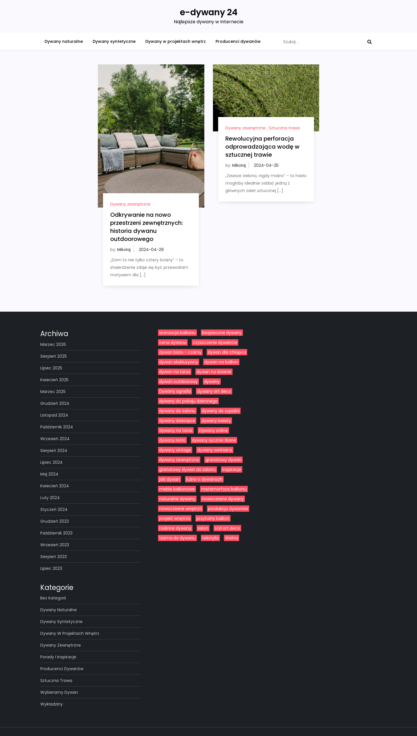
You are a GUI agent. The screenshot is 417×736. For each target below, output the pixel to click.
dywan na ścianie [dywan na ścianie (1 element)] (214, 372)
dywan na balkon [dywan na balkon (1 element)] (221, 362)
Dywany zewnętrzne (130, 204)
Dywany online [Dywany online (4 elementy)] (213, 430)
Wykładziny (51, 704)
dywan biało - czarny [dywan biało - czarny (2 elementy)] (180, 352)
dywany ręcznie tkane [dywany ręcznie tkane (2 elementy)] (214, 440)
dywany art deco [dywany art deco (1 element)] (214, 391)
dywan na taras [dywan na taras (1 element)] (174, 372)
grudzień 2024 (54, 403)
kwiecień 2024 (54, 486)
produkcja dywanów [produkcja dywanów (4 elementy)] (228, 508)
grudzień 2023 (54, 521)
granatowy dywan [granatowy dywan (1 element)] (223, 460)
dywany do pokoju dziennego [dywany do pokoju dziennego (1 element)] (188, 401)
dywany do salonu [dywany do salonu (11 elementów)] (177, 411)
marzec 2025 (53, 391)
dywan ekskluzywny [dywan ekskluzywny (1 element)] (178, 362)
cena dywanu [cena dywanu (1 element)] (172, 342)
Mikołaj (124, 249)
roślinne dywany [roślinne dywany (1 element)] (175, 528)
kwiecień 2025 (54, 380)
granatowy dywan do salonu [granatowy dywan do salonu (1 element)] (187, 469)
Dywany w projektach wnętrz (175, 41)
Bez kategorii (53, 598)
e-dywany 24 (208, 12)
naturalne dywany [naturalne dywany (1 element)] (177, 499)
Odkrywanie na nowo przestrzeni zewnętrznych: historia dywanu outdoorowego (146, 227)
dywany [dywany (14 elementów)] (212, 381)
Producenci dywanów (238, 41)
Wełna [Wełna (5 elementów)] (231, 538)
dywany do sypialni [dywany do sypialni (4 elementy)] (220, 411)
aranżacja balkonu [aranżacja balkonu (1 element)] (177, 333)
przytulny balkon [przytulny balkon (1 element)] (213, 518)
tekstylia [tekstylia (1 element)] (210, 538)
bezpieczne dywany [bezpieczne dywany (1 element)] (222, 333)
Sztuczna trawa (284, 128)
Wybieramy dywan (59, 692)
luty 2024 (50, 498)
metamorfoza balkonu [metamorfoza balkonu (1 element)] (224, 489)
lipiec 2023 (51, 568)
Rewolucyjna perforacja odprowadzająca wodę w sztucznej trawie (262, 147)
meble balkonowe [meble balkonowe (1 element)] (177, 489)
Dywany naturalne (64, 41)
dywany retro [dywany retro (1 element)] (172, 440)
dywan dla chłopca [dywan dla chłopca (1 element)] (227, 352)
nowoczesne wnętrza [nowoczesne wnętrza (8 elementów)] (180, 508)
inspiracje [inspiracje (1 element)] (231, 469)
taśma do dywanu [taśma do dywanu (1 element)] (177, 538)
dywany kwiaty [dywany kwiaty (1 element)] (216, 420)
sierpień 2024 (53, 450)
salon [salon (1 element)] (203, 528)
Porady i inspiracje (58, 657)
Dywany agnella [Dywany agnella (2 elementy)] (175, 391)
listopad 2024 (54, 415)
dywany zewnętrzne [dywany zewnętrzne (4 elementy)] (179, 460)
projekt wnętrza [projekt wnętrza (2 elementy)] (174, 518)
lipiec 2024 (51, 462)
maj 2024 (49, 474)
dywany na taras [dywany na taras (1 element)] (176, 430)
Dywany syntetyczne (114, 41)
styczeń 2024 (54, 509)
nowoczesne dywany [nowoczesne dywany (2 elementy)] (223, 499)
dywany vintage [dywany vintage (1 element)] (175, 450)
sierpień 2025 (53, 356)
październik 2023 (56, 533)
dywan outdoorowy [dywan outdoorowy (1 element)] (178, 381)
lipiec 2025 (51, 368)
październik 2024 (56, 427)
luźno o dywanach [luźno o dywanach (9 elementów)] (204, 479)
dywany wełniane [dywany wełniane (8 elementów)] (214, 450)
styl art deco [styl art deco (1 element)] (227, 528)
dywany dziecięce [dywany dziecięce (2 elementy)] (177, 420)
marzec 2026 (53, 344)
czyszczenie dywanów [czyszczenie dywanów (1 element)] (215, 342)
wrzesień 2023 (54, 545)
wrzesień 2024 (55, 439)
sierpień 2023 (53, 556)
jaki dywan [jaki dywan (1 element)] (169, 479)
